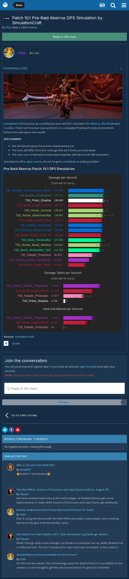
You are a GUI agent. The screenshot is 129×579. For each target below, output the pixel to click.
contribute (69, 161)
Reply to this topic (64, 37)
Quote (16, 343)
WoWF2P (25, 469)
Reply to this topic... (23, 388)
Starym (24, 494)
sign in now (87, 366)
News (34, 27)
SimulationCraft (14, 123)
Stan (8, 27)
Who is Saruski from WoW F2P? (35, 465)
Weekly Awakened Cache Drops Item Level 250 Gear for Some (54, 510)
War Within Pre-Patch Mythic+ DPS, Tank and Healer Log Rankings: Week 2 (62, 534)
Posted (15, 68)
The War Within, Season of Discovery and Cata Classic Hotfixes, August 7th (62, 489)
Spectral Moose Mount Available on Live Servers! (46, 554)
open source (34, 161)
